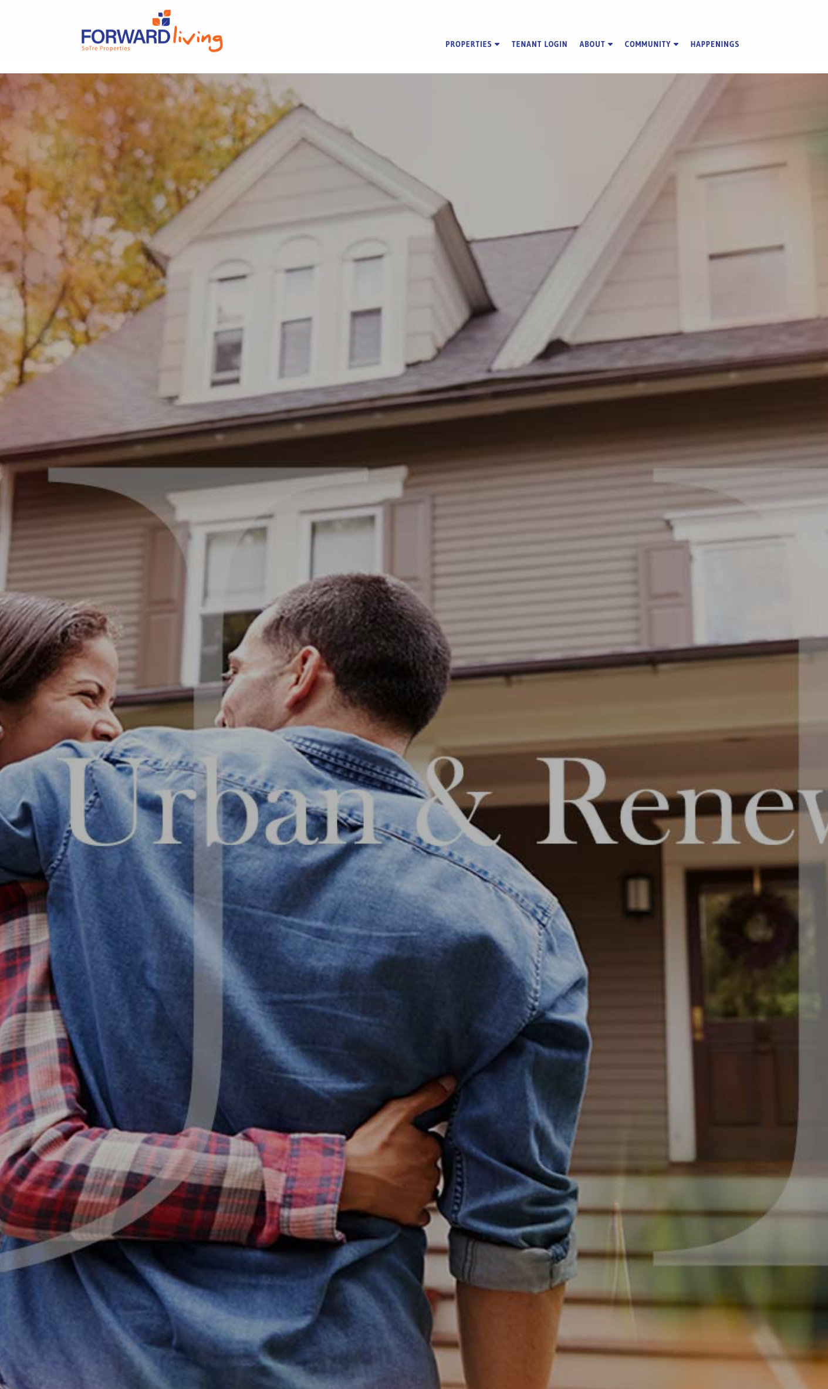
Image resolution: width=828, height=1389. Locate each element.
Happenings (715, 44)
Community (652, 44)
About (596, 44)
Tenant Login (540, 44)
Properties (472, 44)
